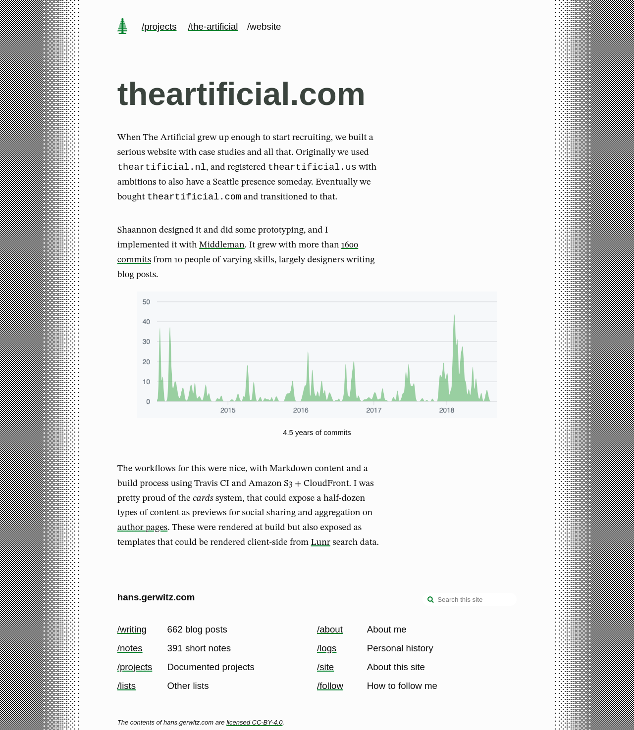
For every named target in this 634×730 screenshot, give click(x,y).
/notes (130, 648)
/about (330, 629)
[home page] (122, 27)
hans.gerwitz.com (156, 597)
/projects (159, 26)
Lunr (320, 545)
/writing (132, 629)
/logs (326, 648)
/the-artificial (213, 26)
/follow (330, 686)
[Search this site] (470, 599)
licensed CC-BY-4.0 (254, 722)
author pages (142, 530)
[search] (430, 600)
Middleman (222, 247)
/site (325, 667)
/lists (126, 686)
